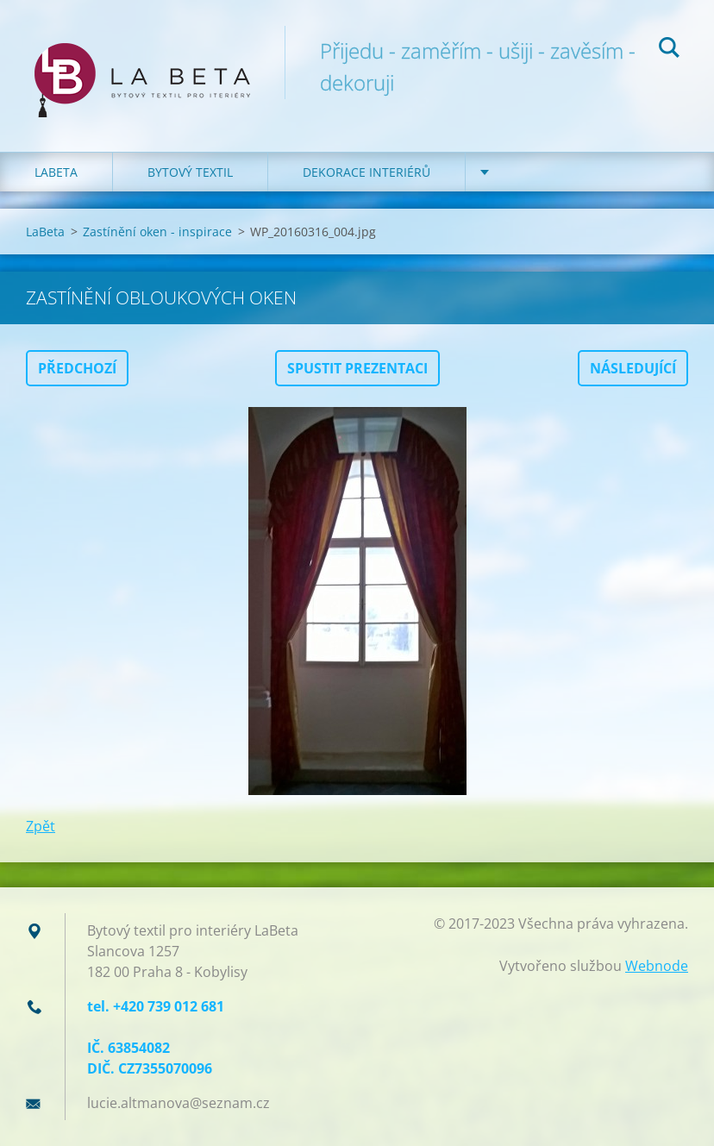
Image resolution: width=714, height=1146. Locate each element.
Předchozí (77, 368)
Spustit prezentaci (357, 368)
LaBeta (56, 172)
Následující (633, 368)
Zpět (40, 826)
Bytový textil (190, 172)
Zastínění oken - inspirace (157, 231)
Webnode (656, 965)
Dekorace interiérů (366, 172)
